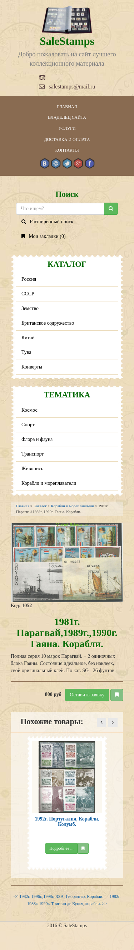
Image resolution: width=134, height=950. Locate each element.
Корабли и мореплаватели (48, 483)
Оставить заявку (87, 694)
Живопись (32, 468)
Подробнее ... (61, 848)
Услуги (66, 128)
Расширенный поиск (47, 221)
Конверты (31, 367)
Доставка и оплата (67, 139)
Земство (30, 308)
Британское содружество (47, 323)
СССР (27, 293)
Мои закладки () (43, 236)
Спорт (28, 424)
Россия (28, 279)
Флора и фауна (37, 439)
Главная (67, 106)
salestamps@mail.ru (67, 86)
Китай (28, 337)
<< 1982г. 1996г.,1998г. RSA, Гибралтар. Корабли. (59, 896)
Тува (26, 352)
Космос (29, 410)
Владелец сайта (67, 117)
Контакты (67, 150)
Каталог (40, 506)
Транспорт (32, 454)
